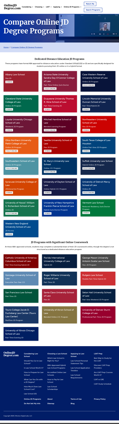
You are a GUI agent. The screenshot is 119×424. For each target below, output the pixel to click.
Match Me (90, 4)
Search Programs (93, 10)
